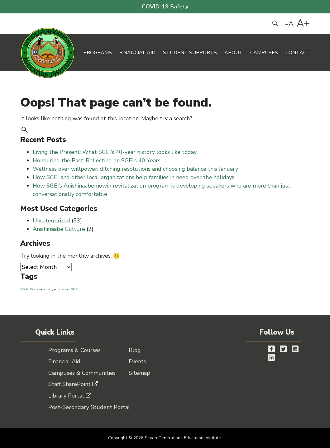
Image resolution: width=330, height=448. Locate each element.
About (233, 52)
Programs (97, 52)
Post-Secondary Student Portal (89, 407)
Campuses (264, 52)
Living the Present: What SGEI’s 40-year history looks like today (115, 152)
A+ (303, 23)
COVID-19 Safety (165, 6)
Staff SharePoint (73, 384)
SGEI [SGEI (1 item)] (74, 289)
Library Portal (69, 395)
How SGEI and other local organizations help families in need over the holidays (134, 177)
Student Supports (190, 52)
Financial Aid (137, 52)
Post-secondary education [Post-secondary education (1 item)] (49, 289)
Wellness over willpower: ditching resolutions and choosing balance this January (135, 169)
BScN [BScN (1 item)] (24, 289)
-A (289, 24)
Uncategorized (51, 220)
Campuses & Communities (82, 373)
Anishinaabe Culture (59, 229)
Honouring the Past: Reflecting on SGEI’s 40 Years (97, 160)
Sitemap (139, 373)
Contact (297, 52)
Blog (135, 350)
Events (137, 361)
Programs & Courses (74, 350)
